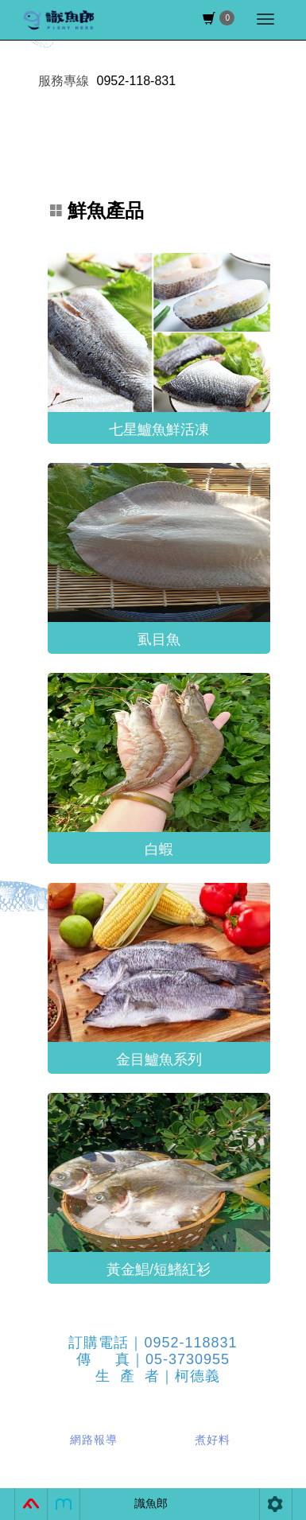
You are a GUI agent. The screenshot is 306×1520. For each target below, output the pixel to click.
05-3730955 (187, 1359)
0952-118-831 (136, 80)
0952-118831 (190, 1343)
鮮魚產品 (97, 211)
